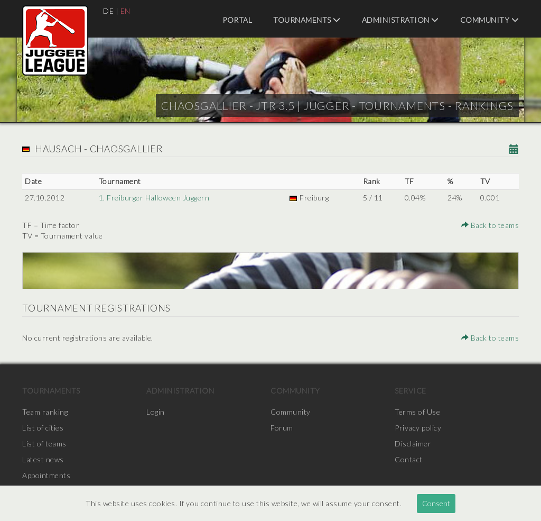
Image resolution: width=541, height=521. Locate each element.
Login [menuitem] (155, 411)
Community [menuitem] (489, 19)
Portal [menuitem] (237, 19)
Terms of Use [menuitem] (417, 411)
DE (108, 10)
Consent (436, 503)
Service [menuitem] (410, 390)
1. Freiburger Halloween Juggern (154, 197)
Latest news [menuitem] (43, 459)
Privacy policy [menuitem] (418, 427)
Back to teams (490, 225)
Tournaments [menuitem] (307, 19)
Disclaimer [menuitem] (413, 443)
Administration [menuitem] (400, 19)
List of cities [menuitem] (42, 427)
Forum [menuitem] (281, 427)
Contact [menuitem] (409, 459)
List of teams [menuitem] (44, 443)
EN (125, 10)
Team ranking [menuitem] (45, 411)
